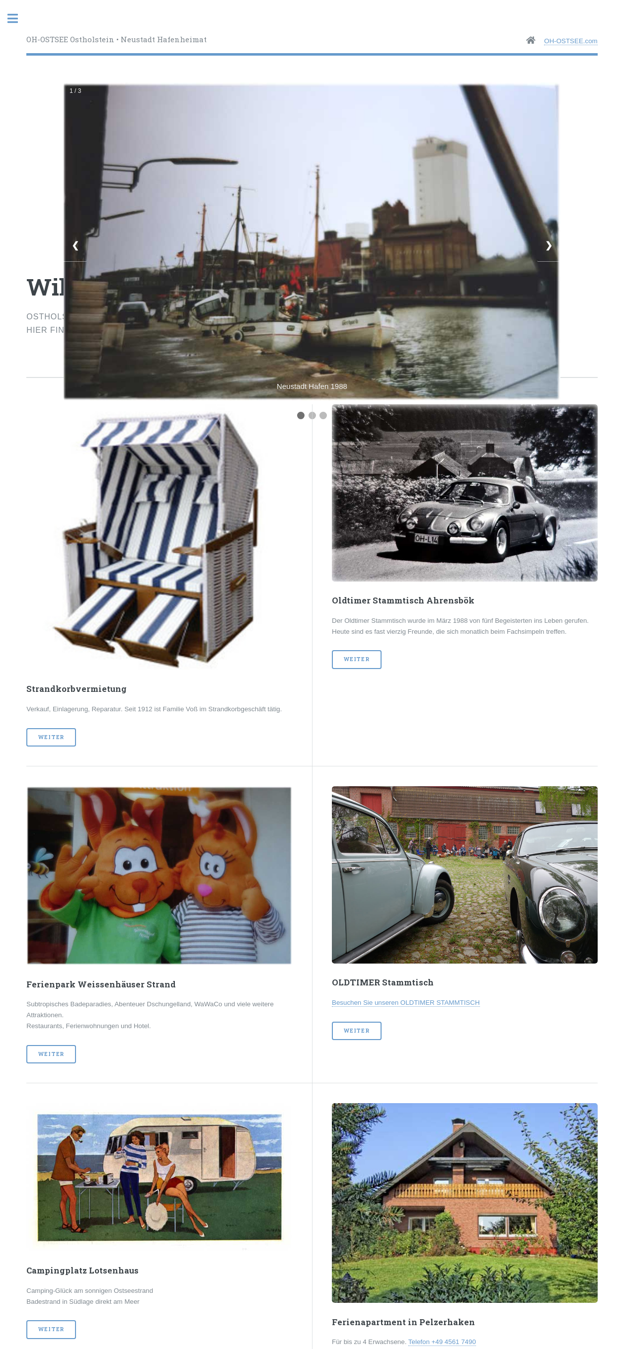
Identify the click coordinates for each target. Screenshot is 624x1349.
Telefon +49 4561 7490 (442, 1342)
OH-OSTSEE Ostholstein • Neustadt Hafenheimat (116, 39)
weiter (51, 737)
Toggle (18, 18)
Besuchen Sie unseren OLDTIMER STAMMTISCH (406, 1002)
